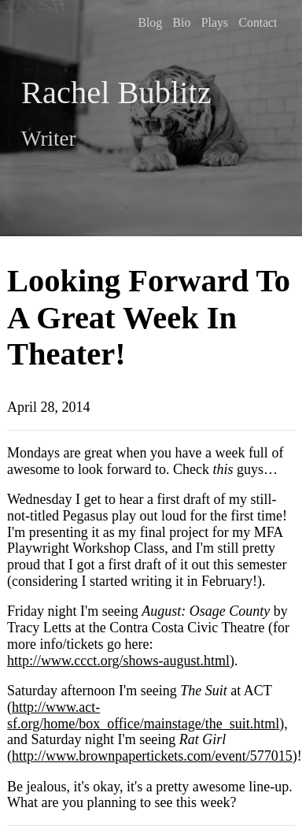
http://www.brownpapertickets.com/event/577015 (152, 756)
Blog (150, 22)
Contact (258, 22)
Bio (182, 22)
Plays (214, 22)
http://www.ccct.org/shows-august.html (118, 661)
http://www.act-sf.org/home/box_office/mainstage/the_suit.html (143, 715)
